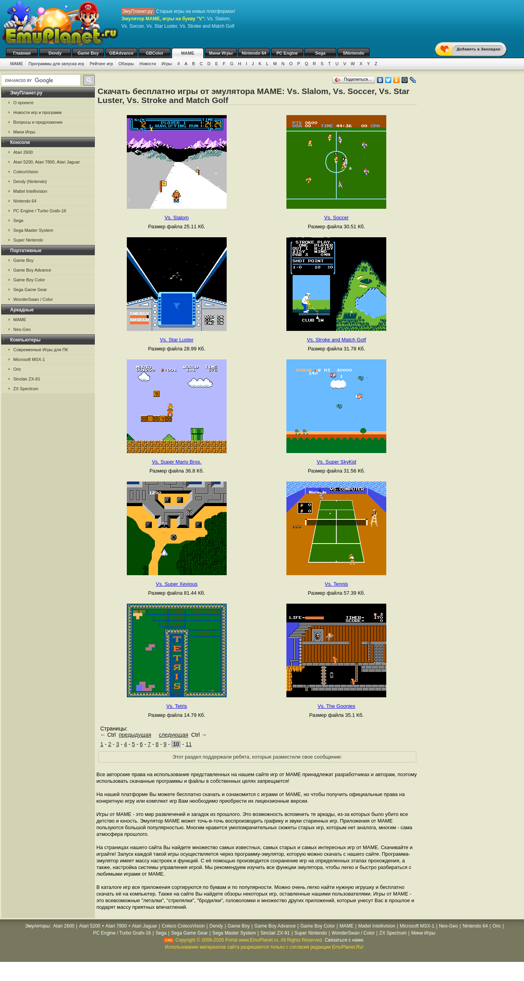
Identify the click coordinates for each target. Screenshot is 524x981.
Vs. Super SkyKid (336, 462)
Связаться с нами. (344, 940)
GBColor (154, 53)
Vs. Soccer (336, 217)
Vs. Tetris (176, 706)
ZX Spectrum (25, 388)
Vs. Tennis (336, 584)
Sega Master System (33, 230)
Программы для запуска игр (56, 63)
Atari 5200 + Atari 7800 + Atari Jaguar (118, 926)
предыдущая (135, 735)
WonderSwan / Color (33, 299)
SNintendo (353, 53)
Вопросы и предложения (37, 122)
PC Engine (287, 53)
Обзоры (126, 63)
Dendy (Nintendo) (30, 181)
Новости (147, 63)
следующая (173, 735)
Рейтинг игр (101, 63)
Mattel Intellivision (30, 191)
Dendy (55, 53)
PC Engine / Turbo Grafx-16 (39, 210)
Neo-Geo (22, 329)
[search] (40, 80)
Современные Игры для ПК (40, 349)
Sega (320, 53)
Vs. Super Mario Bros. (176, 462)
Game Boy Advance (32, 270)
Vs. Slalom (177, 217)
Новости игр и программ (37, 112)
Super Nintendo (28, 240)
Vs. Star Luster (177, 340)
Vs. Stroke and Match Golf (336, 340)
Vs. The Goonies (336, 706)
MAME (187, 53)
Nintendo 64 (254, 53)
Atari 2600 (23, 152)
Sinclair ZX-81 (26, 379)
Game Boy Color (29, 279)
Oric (17, 369)
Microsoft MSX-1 (29, 359)
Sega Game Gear (30, 289)
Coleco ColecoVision (183, 926)
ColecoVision (25, 171)
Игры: (167, 63)
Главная (22, 53)
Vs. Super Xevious (176, 584)
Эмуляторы (37, 926)
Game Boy (88, 53)
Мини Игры (221, 53)
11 (189, 744)
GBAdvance (121, 53)
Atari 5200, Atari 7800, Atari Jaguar (46, 162)
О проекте (23, 102)
